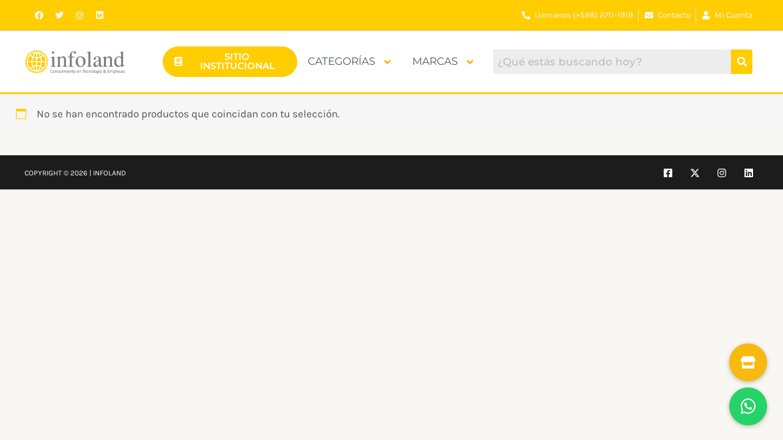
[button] (748, 406)
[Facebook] (668, 173)
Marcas (442, 61)
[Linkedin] (749, 173)
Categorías (349, 61)
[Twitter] (695, 173)
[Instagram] (722, 173)
